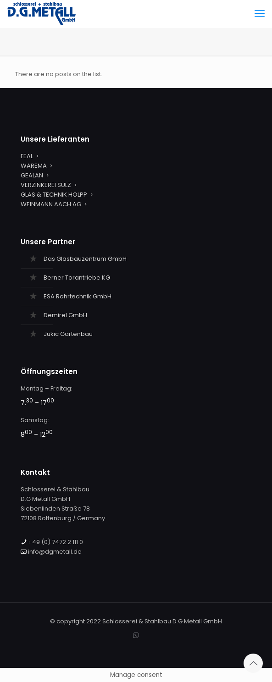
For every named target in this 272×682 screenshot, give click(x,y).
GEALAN (32, 175)
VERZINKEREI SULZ (46, 185)
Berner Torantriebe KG (77, 277)
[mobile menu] (259, 14)
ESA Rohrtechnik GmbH (77, 296)
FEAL (27, 156)
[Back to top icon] (253, 663)
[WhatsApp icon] (136, 635)
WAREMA (34, 165)
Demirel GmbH (65, 315)
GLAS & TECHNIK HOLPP (54, 194)
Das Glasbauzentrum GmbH (85, 258)
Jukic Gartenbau (68, 334)
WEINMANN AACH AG (51, 204)
